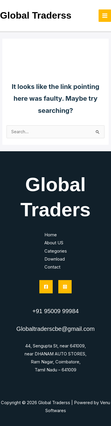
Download (54, 259)
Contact (52, 267)
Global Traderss (35, 15)
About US (53, 242)
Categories (55, 251)
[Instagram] (65, 286)
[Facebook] (46, 286)
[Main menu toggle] (105, 15)
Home (50, 235)
